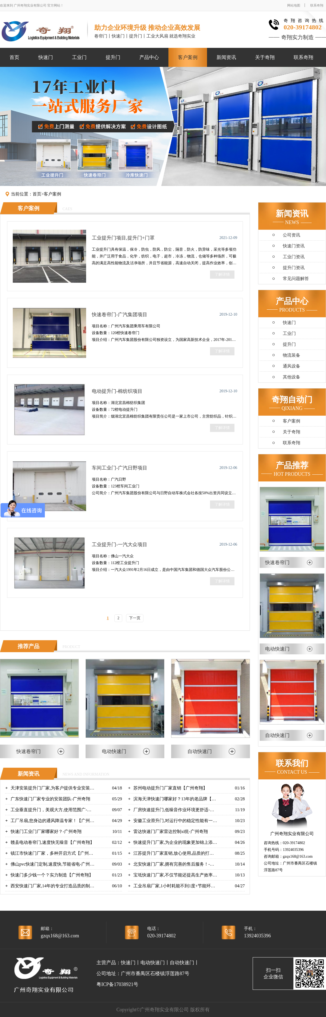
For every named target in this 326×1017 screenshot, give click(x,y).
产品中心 (149, 57)
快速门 (45, 57)
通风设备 (291, 366)
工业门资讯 (294, 256)
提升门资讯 (294, 267)
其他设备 (291, 377)
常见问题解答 (296, 278)
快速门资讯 (294, 246)
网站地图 (293, 5)
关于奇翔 (265, 57)
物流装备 (291, 355)
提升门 (113, 57)
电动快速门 (152, 962)
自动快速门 (182, 962)
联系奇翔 (316, 5)
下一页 (134, 618)
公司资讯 (291, 235)
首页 (14, 57)
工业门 (79, 57)
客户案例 (188, 57)
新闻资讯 (226, 57)
